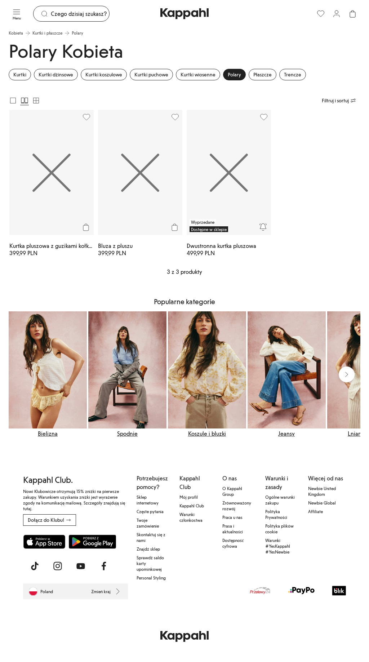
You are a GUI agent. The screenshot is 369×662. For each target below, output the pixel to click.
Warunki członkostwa (191, 517)
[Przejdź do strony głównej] (184, 13)
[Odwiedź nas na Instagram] (57, 566)
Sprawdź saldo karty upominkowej (150, 563)
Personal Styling (151, 577)
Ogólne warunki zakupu (280, 499)
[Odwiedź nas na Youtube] (80, 566)
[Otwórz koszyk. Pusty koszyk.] (352, 14)
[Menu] (17, 14)
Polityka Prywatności (276, 514)
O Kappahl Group (232, 491)
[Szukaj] (80, 13)
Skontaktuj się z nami (151, 537)
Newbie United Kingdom (322, 491)
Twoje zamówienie (148, 522)
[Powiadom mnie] (263, 227)
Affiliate (315, 511)
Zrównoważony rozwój (236, 505)
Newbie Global (322, 502)
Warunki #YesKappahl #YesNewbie (277, 546)
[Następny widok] (347, 374)
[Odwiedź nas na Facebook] (104, 566)
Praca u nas (232, 517)
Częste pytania (150, 511)
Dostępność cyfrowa (233, 543)
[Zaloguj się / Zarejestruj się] (336, 14)
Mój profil (188, 496)
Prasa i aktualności (232, 528)
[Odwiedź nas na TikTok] (34, 566)
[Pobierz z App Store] (44, 541)
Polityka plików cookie (279, 528)
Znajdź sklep (148, 548)
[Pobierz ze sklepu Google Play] (92, 541)
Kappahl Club (191, 505)
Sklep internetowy (148, 499)
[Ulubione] (321, 14)
